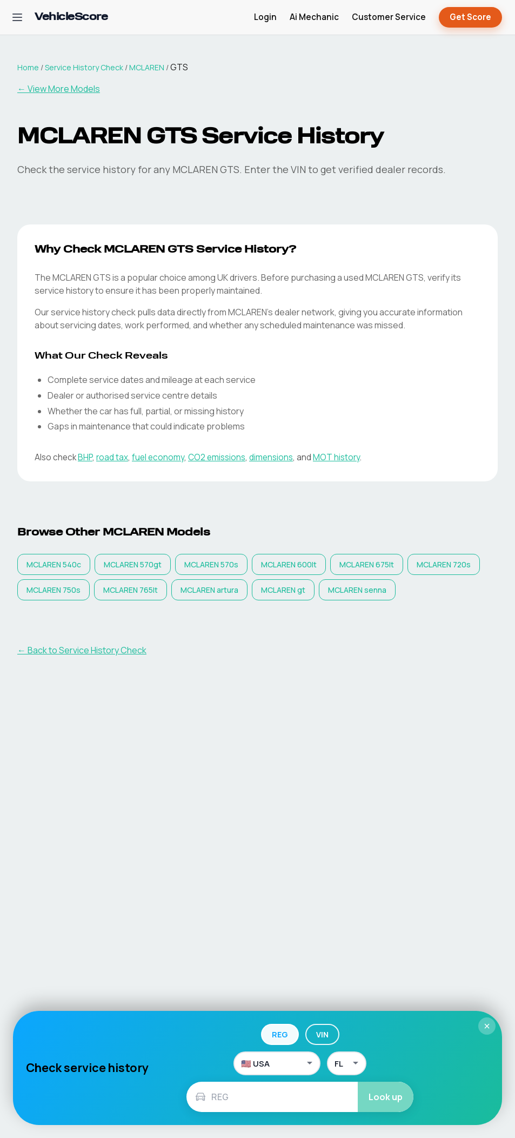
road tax (112, 457)
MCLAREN (146, 67)
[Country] (276, 1063)
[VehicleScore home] (71, 17)
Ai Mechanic (314, 17)
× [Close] (487, 1026)
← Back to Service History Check (81, 650)
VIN (322, 1034)
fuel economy (158, 457)
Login (265, 17)
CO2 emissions (216, 457)
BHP (85, 457)
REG (280, 1034)
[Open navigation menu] (17, 17)
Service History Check (84, 67)
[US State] (346, 1063)
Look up (386, 1097)
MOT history (336, 457)
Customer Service (389, 17)
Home (28, 67)
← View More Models (58, 89)
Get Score (470, 17)
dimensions (271, 457)
